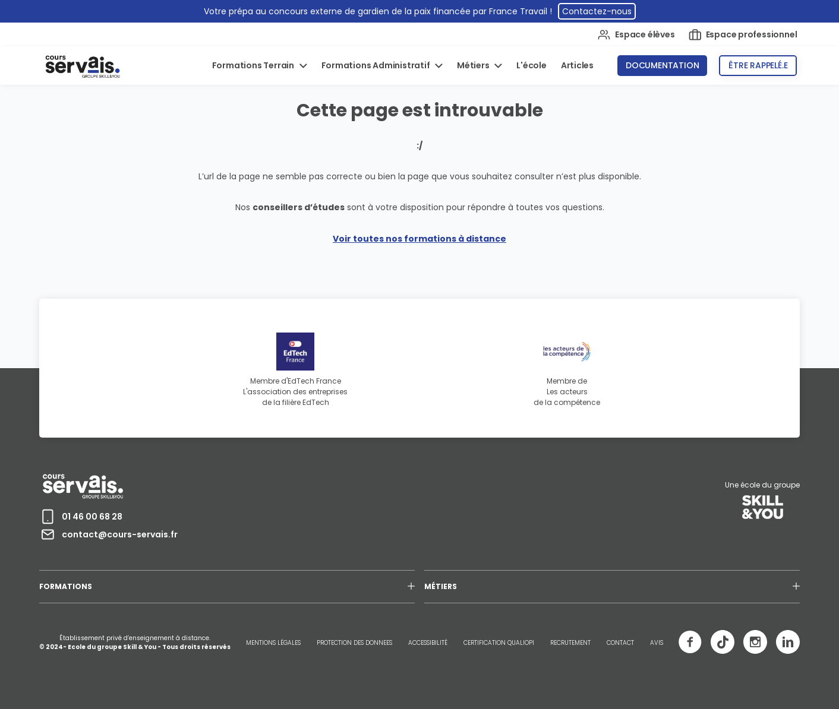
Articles (577, 65)
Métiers (474, 65)
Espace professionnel (743, 35)
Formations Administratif (376, 65)
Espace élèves (636, 35)
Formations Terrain (254, 65)
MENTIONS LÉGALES (273, 642)
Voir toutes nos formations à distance (419, 239)
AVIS (656, 642)
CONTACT (620, 642)
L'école (531, 65)
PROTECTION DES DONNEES (354, 642)
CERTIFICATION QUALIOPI (498, 642)
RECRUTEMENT (570, 642)
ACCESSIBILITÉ (427, 642)
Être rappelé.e (757, 65)
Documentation (662, 65)
